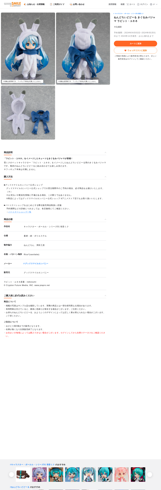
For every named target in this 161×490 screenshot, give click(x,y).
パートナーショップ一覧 (19, 212)
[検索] (121, 4)
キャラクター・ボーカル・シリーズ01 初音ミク (129, 13)
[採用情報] (110, 4)
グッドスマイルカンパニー (36, 264)
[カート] (130, 4)
